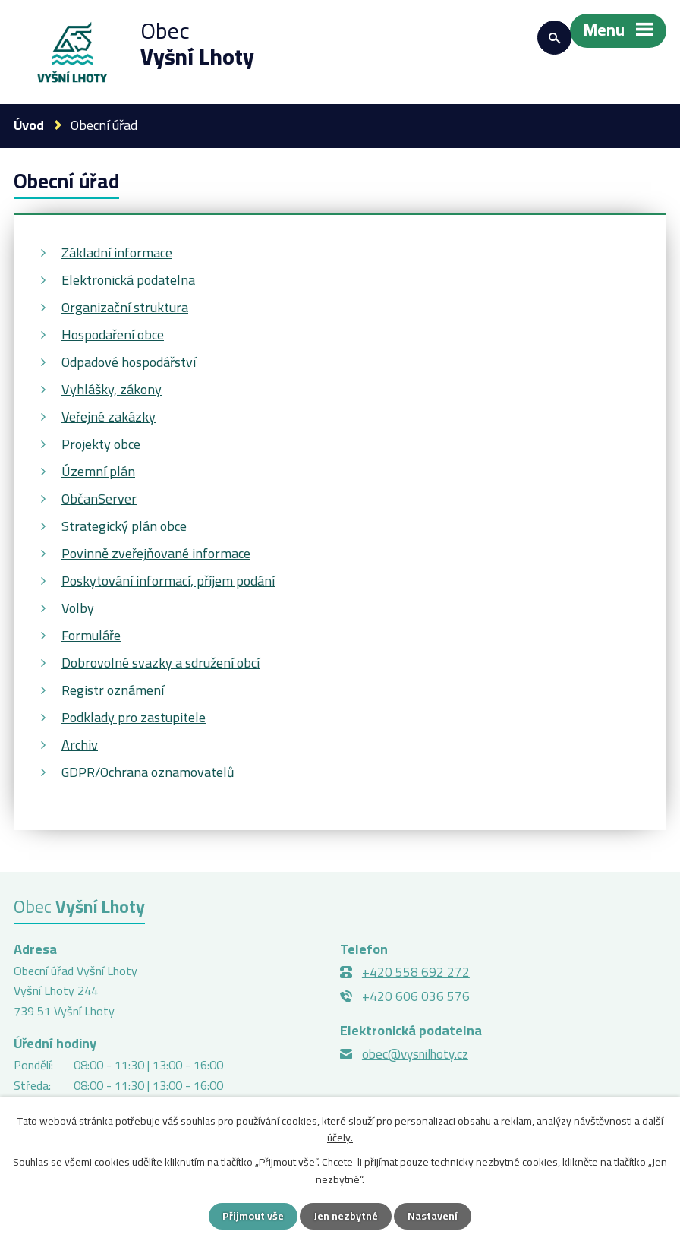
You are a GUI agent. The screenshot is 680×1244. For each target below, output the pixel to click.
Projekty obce (100, 443)
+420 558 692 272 (416, 972)
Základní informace (116, 252)
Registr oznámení (112, 690)
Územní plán (98, 471)
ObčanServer (99, 498)
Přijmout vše (253, 1216)
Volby (77, 607)
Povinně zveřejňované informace (155, 553)
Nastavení (433, 1216)
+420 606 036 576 (416, 996)
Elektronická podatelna (128, 279)
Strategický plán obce (124, 525)
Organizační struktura (124, 307)
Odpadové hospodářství (128, 361)
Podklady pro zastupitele (133, 717)
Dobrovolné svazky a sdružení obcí (160, 662)
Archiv (79, 744)
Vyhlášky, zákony (111, 389)
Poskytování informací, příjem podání (168, 580)
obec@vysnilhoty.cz (415, 1054)
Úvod (29, 124)
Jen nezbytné (345, 1216)
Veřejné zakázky (108, 416)
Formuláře (91, 635)
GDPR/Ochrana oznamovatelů (148, 772)
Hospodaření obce (112, 334)
